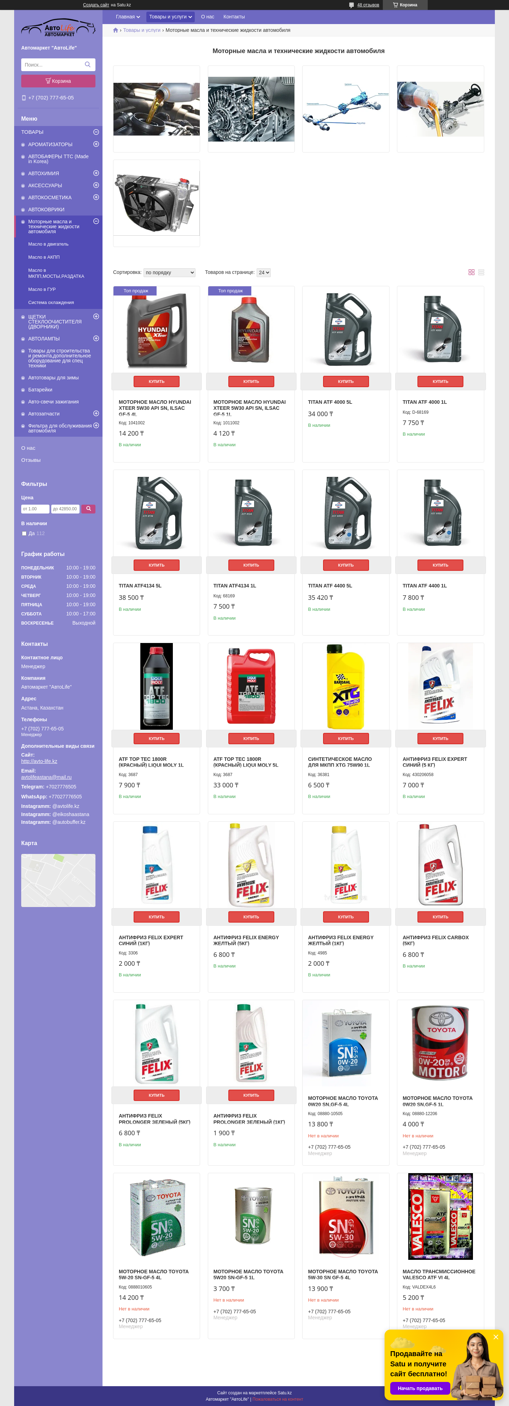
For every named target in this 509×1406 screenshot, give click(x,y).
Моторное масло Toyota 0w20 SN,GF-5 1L (438, 1101)
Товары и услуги (168, 16)
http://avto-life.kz (39, 761)
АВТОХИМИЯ (43, 173)
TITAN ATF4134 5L (140, 586)
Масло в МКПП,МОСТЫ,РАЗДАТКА (56, 273)
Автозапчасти (43, 414)
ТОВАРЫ (32, 132)
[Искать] (87, 64)
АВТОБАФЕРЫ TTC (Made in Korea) (58, 159)
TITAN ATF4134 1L (234, 586)
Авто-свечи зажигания (53, 401)
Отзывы (31, 460)
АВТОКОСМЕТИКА (50, 197)
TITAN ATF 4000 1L (425, 402)
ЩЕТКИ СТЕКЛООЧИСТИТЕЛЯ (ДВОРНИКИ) (55, 321)
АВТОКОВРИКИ (46, 209)
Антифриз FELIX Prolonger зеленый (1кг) (249, 1119)
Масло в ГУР (42, 289)
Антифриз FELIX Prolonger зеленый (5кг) (155, 1119)
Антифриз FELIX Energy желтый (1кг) (340, 941)
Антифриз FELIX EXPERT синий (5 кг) (435, 762)
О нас (28, 448)
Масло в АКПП (44, 257)
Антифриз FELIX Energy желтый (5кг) (246, 941)
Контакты (234, 16)
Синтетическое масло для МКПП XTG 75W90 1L (340, 762)
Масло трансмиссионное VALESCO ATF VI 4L (439, 1275)
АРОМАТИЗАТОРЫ (50, 144)
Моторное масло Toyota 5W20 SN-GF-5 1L (248, 1275)
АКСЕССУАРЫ (45, 185)
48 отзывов (368, 4)
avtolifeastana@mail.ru (46, 777)
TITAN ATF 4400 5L (330, 586)
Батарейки (40, 389)
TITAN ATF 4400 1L (425, 586)
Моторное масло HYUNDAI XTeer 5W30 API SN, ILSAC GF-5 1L (249, 408)
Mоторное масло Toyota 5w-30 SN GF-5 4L (343, 1275)
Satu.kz (284, 1392)
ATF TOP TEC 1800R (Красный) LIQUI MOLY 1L (151, 762)
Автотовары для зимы (53, 377)
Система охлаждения (51, 302)
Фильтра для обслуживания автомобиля (60, 428)
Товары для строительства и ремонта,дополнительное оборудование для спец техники (59, 358)
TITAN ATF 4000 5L (330, 402)
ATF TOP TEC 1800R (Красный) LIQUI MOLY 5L (246, 762)
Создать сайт (96, 4)
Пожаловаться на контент (277, 1399)
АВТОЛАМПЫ (44, 339)
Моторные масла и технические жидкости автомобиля (54, 226)
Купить (156, 381)
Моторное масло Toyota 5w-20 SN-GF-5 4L (154, 1275)
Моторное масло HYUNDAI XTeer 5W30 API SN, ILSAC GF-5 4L (155, 408)
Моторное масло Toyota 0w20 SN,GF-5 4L (343, 1101)
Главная (125, 16)
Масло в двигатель (48, 244)
